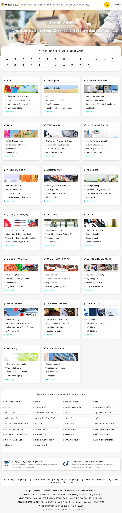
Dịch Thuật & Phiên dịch (96, 148)
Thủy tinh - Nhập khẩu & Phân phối (20, 238)
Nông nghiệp (52, 80)
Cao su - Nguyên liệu (94, 230)
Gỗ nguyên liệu (52, 275)
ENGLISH (116, 4)
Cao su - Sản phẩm (93, 234)
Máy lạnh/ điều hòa (13, 189)
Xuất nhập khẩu (54, 169)
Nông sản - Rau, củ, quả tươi (57, 323)
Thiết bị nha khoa (93, 331)
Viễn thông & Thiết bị (104, 440)
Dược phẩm (90, 319)
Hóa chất (69, 418)
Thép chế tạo (51, 242)
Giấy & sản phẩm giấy (96, 80)
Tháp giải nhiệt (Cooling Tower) (18, 197)
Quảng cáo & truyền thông (16, 434)
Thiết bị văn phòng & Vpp (45, 440)
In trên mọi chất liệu (13, 108)
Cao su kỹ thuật (92, 238)
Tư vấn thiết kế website (95, 479)
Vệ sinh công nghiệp (14, 375)
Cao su (89, 214)
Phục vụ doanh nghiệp (97, 125)
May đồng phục (92, 278)
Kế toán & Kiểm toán (94, 145)
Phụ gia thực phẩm (53, 331)
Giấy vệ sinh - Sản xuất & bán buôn (100, 104)
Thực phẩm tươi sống (55, 327)
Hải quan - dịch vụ (53, 197)
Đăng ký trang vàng (27, 461)
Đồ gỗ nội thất (52, 282)
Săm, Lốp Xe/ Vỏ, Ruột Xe (56, 148)
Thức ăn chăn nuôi (53, 104)
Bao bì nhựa (10, 148)
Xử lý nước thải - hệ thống (16, 371)
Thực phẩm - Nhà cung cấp (57, 319)
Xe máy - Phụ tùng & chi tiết (57, 145)
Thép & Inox (52, 214)
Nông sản (50, 96)
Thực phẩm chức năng (95, 323)
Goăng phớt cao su (94, 242)
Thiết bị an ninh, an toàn (56, 368)
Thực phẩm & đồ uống (56, 303)
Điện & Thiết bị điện (73, 407)
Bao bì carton (11, 152)
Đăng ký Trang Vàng (42, 479)
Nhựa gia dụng (92, 197)
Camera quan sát (53, 364)
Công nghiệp (40, 407)
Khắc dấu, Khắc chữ (94, 152)
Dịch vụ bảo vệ (52, 371)
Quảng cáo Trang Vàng (67, 479)
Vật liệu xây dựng (72, 440)
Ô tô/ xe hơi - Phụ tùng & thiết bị (59, 141)
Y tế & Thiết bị (93, 303)
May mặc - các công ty (95, 275)
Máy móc (38, 423)
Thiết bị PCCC (51, 375)
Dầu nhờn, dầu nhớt (54, 152)
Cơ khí (7, 407)
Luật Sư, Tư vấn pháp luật (96, 141)
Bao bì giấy (90, 108)
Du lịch (68, 413)
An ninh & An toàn (55, 348)
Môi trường (11, 348)
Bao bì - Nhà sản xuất (14, 141)
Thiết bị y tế (90, 327)
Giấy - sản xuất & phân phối (97, 96)
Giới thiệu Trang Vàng (16, 479)
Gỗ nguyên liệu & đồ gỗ (57, 259)
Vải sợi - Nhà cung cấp (95, 286)
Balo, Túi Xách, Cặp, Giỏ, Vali (17, 242)
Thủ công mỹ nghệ (102, 434)
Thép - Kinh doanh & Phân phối (59, 234)
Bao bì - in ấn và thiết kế (15, 145)
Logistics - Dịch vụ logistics (57, 193)
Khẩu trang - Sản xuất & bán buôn (19, 327)
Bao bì (9, 125)
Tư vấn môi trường (13, 368)
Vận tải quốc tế (52, 189)
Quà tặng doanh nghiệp (17, 214)
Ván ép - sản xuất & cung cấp (58, 278)
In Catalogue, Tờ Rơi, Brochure (18, 100)
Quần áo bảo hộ (12, 331)
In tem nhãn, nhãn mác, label (17, 104)
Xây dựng (9, 445)
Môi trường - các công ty (15, 364)
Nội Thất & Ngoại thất (14, 429)
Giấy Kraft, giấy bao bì (95, 100)
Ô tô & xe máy (53, 125)
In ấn (8, 80)
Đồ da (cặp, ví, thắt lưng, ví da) (18, 234)
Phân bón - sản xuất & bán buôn (59, 108)
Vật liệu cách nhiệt (13, 193)
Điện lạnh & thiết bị (15, 169)
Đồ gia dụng (92, 169)
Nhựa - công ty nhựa (14, 275)
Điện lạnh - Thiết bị (13, 185)
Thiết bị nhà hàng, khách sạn (98, 189)
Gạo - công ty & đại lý (54, 100)
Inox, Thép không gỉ (54, 230)
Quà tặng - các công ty (14, 230)
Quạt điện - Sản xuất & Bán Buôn (99, 193)
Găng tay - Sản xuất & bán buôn (18, 323)
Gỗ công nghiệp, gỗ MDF (56, 286)
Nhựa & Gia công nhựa (17, 259)
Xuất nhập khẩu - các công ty (58, 185)
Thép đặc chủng (52, 238)
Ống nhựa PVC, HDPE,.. (15, 286)
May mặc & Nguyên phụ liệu (99, 259)
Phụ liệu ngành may (94, 282)
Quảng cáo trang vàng (87, 461)
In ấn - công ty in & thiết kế (16, 96)
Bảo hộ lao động (14, 303)
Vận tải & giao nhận (103, 413)
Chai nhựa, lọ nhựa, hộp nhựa (17, 278)
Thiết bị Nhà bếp (92, 185)
